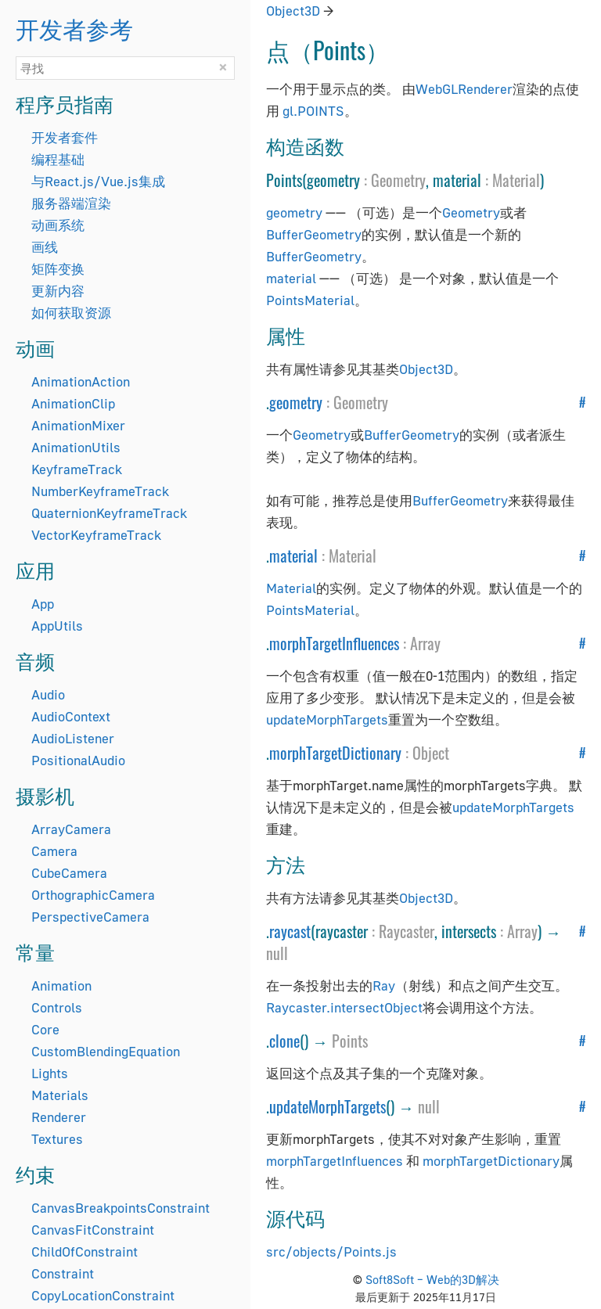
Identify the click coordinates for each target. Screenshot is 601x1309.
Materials (59, 1095)
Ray (383, 985)
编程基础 (58, 159)
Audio (48, 694)
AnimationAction (80, 381)
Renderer (58, 1117)
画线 (44, 247)
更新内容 (58, 290)
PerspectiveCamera (90, 916)
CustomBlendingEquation (105, 1051)
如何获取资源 (71, 312)
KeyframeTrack (76, 469)
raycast (290, 931)
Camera (54, 851)
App (42, 603)
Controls (56, 1007)
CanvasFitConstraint (92, 1229)
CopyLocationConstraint (103, 1295)
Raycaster (406, 931)
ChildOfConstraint (84, 1251)
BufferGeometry (314, 234)
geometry (294, 212)
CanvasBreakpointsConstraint (120, 1207)
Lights (49, 1073)
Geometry (398, 180)
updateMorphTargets (327, 719)
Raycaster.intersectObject (344, 1007)
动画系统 (58, 225)
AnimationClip (73, 403)
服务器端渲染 (71, 203)
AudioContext (70, 716)
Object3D (293, 10)
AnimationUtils (76, 447)
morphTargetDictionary (335, 752)
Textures (57, 1139)
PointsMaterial (310, 300)
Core (45, 1029)
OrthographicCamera (93, 894)
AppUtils (57, 625)
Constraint (62, 1273)
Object (430, 752)
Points (350, 1040)
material (291, 278)
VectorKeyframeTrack (96, 535)
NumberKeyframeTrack (100, 491)
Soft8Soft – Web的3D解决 (432, 1279)
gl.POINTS (313, 110)
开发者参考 (74, 27)
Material (516, 180)
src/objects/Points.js (331, 1251)
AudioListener (72, 738)
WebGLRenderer (464, 89)
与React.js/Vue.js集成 (98, 181)
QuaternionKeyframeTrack (109, 513)
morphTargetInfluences (334, 643)
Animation (61, 985)
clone (284, 1040)
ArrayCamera (71, 829)
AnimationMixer (78, 425)
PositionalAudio (78, 760)
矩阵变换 (58, 269)
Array (425, 643)
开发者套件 (64, 137)
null (277, 953)
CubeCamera (69, 873)
